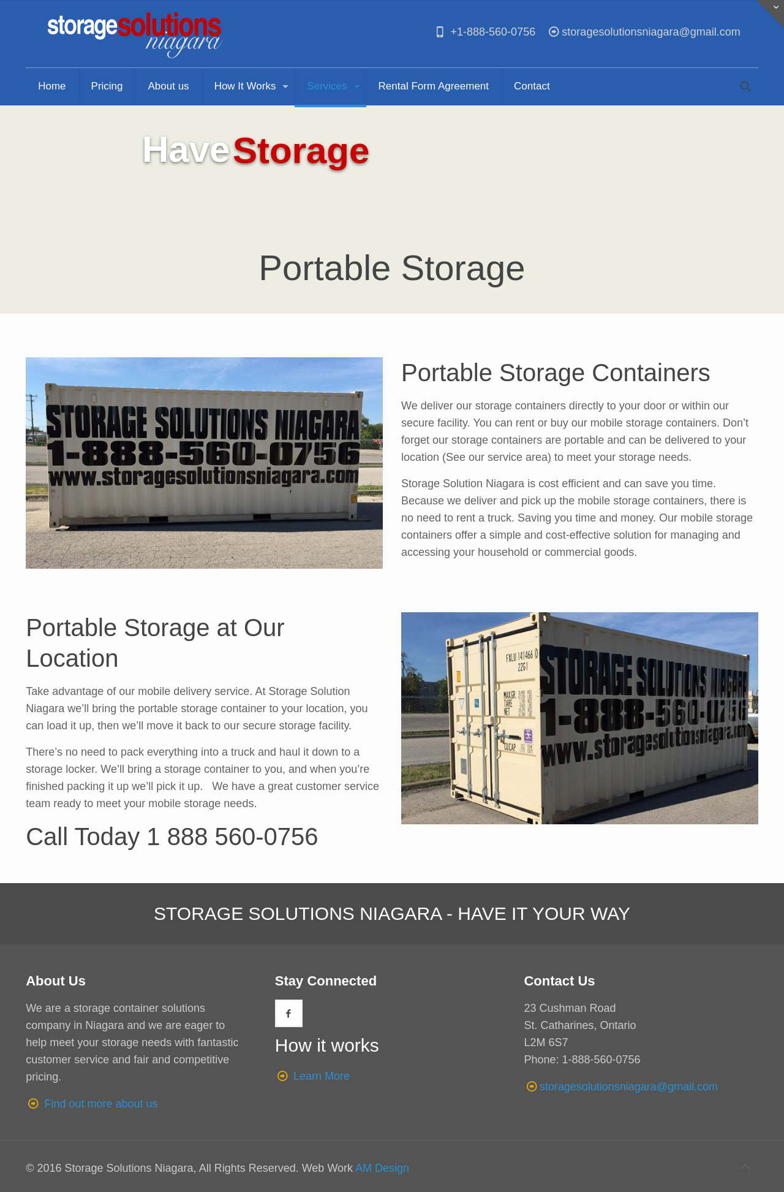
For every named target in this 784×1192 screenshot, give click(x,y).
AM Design (382, 1168)
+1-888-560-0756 (483, 31)
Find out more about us (100, 1104)
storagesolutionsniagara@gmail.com (643, 31)
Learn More (321, 1076)
